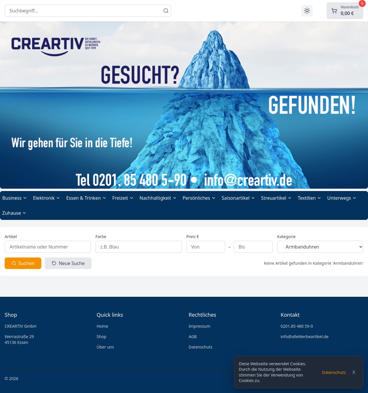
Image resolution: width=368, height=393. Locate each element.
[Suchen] (166, 11)
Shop (101, 336)
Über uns (105, 347)
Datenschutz (334, 372)
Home (102, 326)
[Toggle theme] (307, 10)
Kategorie (286, 236)
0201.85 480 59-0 (297, 326)
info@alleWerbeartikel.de (305, 336)
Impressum (199, 326)
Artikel (11, 236)
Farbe (100, 236)
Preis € (192, 236)
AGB (193, 336)
